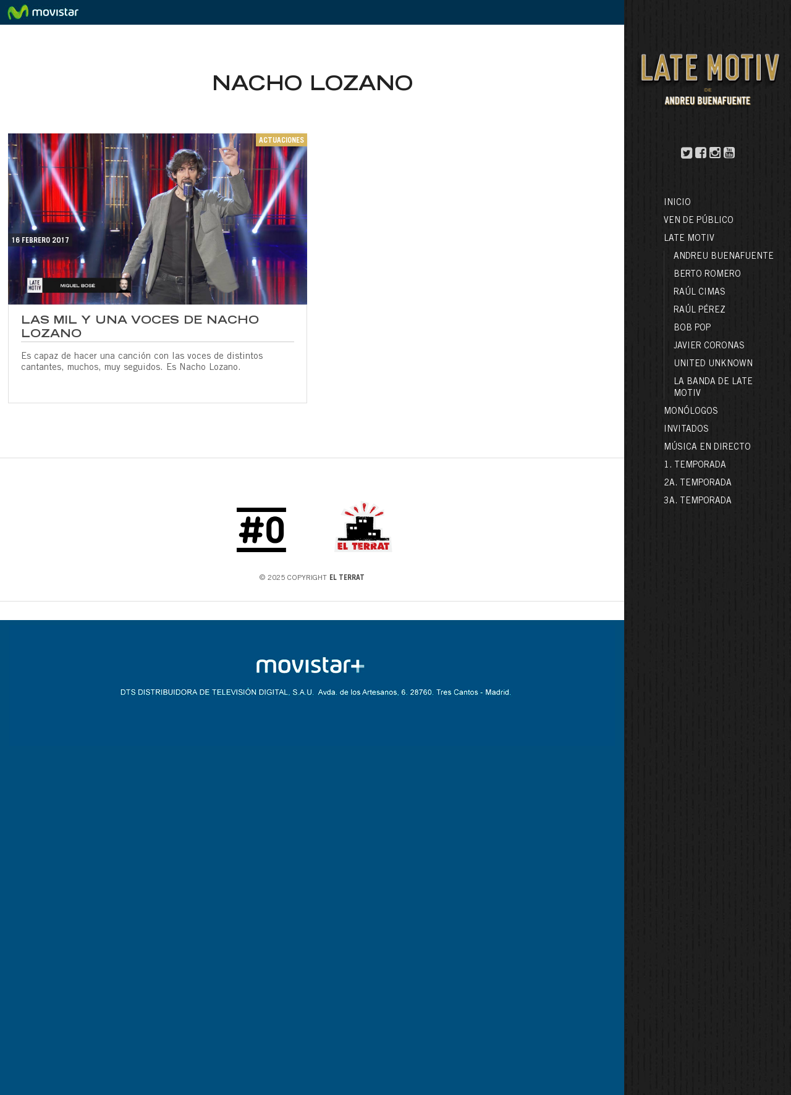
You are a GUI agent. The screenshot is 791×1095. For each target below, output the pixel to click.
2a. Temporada (698, 483)
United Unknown (713, 364)
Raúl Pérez (699, 310)
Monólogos (691, 412)
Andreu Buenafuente (724, 257)
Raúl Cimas (699, 292)
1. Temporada (695, 465)
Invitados (686, 430)
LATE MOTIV (689, 239)
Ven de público (699, 221)
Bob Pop (692, 328)
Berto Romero (707, 275)
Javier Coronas (709, 346)
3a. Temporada (698, 501)
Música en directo (707, 447)
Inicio (677, 203)
